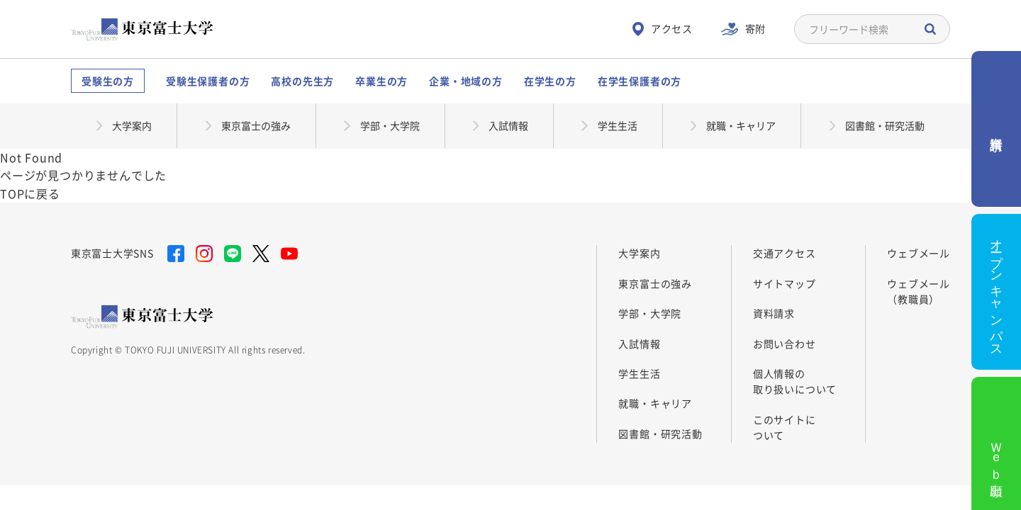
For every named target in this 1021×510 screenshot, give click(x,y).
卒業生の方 (381, 81)
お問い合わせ (784, 343)
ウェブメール (918, 253)
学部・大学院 (649, 313)
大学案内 (639, 253)
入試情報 (639, 343)
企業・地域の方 (466, 81)
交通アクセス (784, 253)
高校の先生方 (302, 81)
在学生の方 (550, 81)
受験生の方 (108, 81)
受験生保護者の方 (208, 81)
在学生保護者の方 (639, 81)
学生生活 (639, 373)
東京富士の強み (655, 283)
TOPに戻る (30, 193)
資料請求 (774, 313)
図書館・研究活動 (660, 433)
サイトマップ (784, 283)
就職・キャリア (655, 403)
